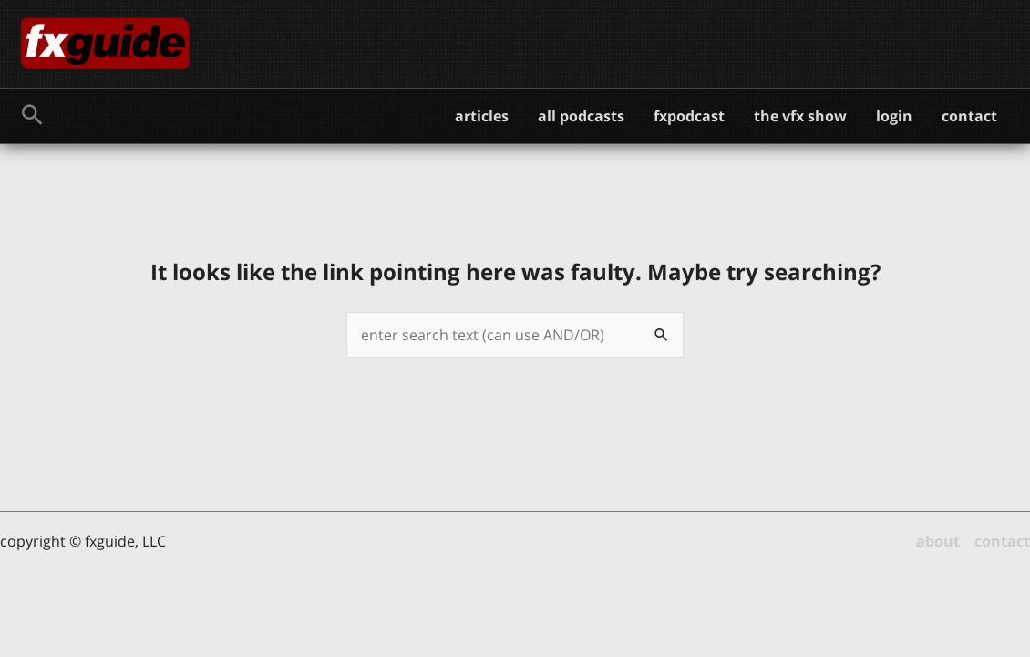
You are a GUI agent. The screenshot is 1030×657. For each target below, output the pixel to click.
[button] (32, 116)
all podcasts (581, 116)
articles (482, 116)
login (894, 116)
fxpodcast (689, 116)
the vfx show (800, 116)
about (938, 541)
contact (969, 116)
